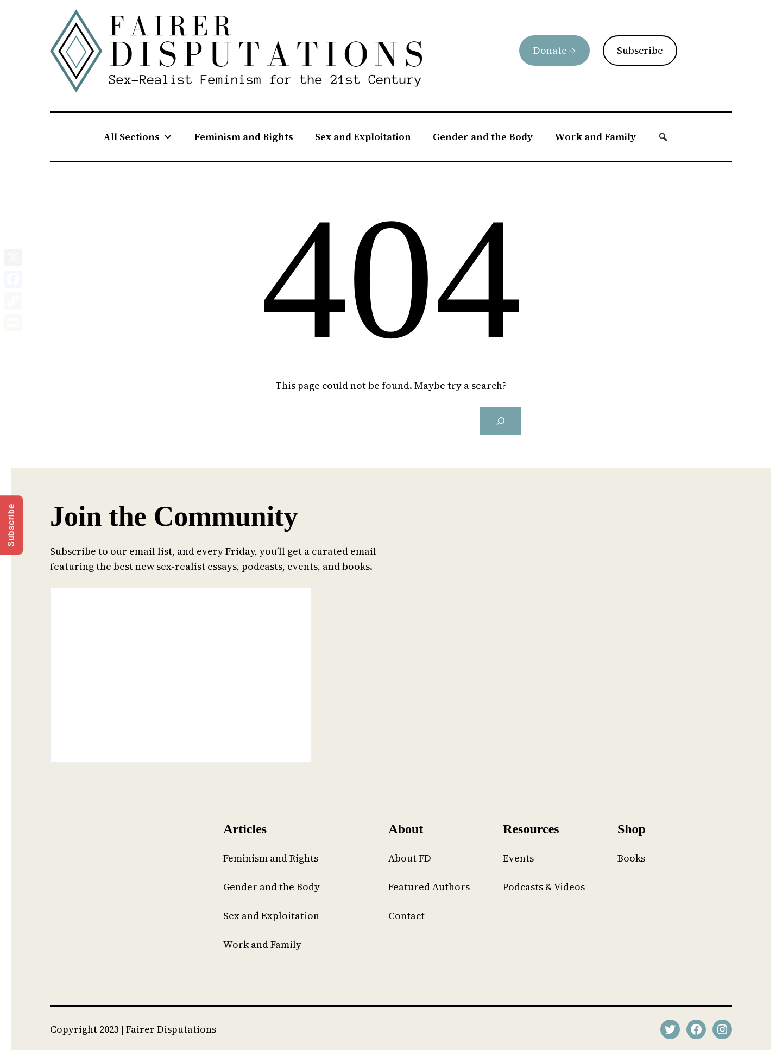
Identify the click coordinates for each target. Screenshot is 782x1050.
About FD (409, 858)
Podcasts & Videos (544, 887)
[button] (663, 137)
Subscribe (640, 50)
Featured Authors (429, 887)
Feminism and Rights (243, 136)
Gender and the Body (483, 136)
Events (518, 858)
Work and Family (595, 136)
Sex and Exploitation (363, 136)
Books (631, 858)
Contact (406, 915)
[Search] (500, 421)
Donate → (554, 50)
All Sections (138, 137)
